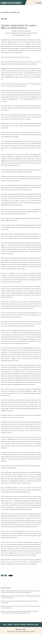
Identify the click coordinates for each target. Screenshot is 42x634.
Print (2, 575)
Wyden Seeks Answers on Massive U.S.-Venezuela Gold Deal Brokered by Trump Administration (20, 607)
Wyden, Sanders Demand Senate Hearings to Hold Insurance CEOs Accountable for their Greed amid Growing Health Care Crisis (19, 612)
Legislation (16, 624)
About (5, 624)
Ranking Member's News (15, 12)
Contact (24, 629)
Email (5, 575)
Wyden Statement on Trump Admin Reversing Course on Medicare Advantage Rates (19, 602)
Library (36, 624)
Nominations (30, 624)
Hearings (9, 624)
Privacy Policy (18, 629)
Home (2, 12)
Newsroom (6, 12)
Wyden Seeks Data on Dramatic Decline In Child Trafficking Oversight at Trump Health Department (20, 596)
